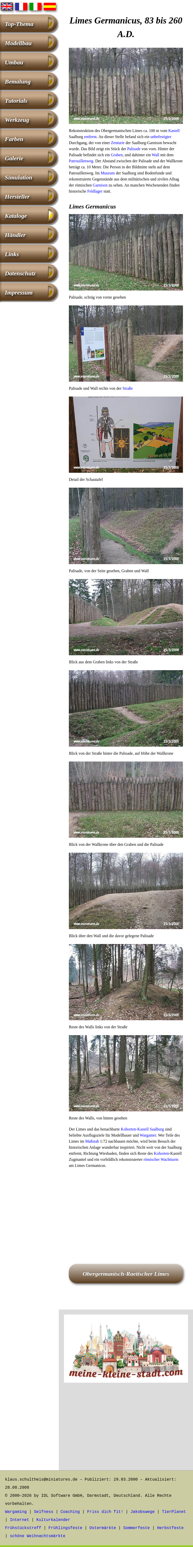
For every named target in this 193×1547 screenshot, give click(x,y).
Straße (127, 388)
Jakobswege (142, 1512)
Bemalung (18, 81)
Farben (14, 139)
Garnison (100, 185)
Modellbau (18, 43)
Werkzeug (17, 120)
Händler (15, 235)
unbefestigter (161, 137)
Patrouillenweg (81, 161)
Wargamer (148, 1135)
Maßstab (92, 1141)
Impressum (19, 292)
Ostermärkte (102, 1528)
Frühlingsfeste (65, 1528)
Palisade (133, 149)
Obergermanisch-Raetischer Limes (126, 1273)
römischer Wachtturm (160, 1159)
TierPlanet (174, 1512)
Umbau (14, 62)
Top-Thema (19, 24)
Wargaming (16, 1512)
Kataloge (16, 216)
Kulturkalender (53, 1520)
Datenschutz (20, 273)
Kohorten (161, 1153)
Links (12, 254)
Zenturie (118, 143)
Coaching (70, 1512)
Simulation (18, 177)
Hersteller (17, 196)
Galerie (14, 158)
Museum (108, 173)
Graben (117, 155)
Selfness (43, 1512)
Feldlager (94, 191)
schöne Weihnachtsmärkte (37, 1536)
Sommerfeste (136, 1528)
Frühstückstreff (23, 1528)
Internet (19, 1520)
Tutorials (16, 100)
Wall (155, 155)
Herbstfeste (170, 1528)
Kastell (174, 130)
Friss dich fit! (105, 1512)
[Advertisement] (126, 1209)
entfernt (90, 137)
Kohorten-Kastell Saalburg (142, 1129)
